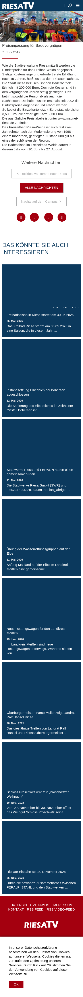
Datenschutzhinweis (29, 905)
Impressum (62, 905)
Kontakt (16, 909)
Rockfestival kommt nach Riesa (44, 174)
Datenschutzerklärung (41, 947)
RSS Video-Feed (61, 909)
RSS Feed (35, 909)
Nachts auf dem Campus (39, 201)
